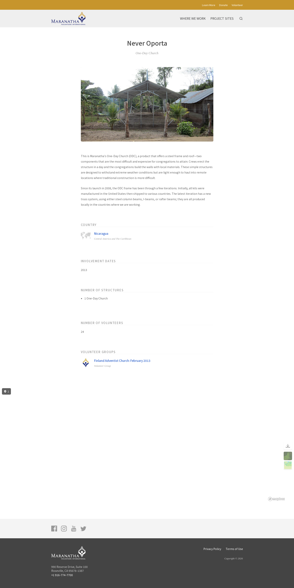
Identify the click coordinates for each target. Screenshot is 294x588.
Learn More (208, 5)
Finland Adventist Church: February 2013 (122, 361)
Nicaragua (101, 233)
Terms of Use (234, 549)
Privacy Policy (212, 549)
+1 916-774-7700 (62, 575)
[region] (147, 444)
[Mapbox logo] (276, 499)
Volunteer (237, 5)
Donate (223, 5)
